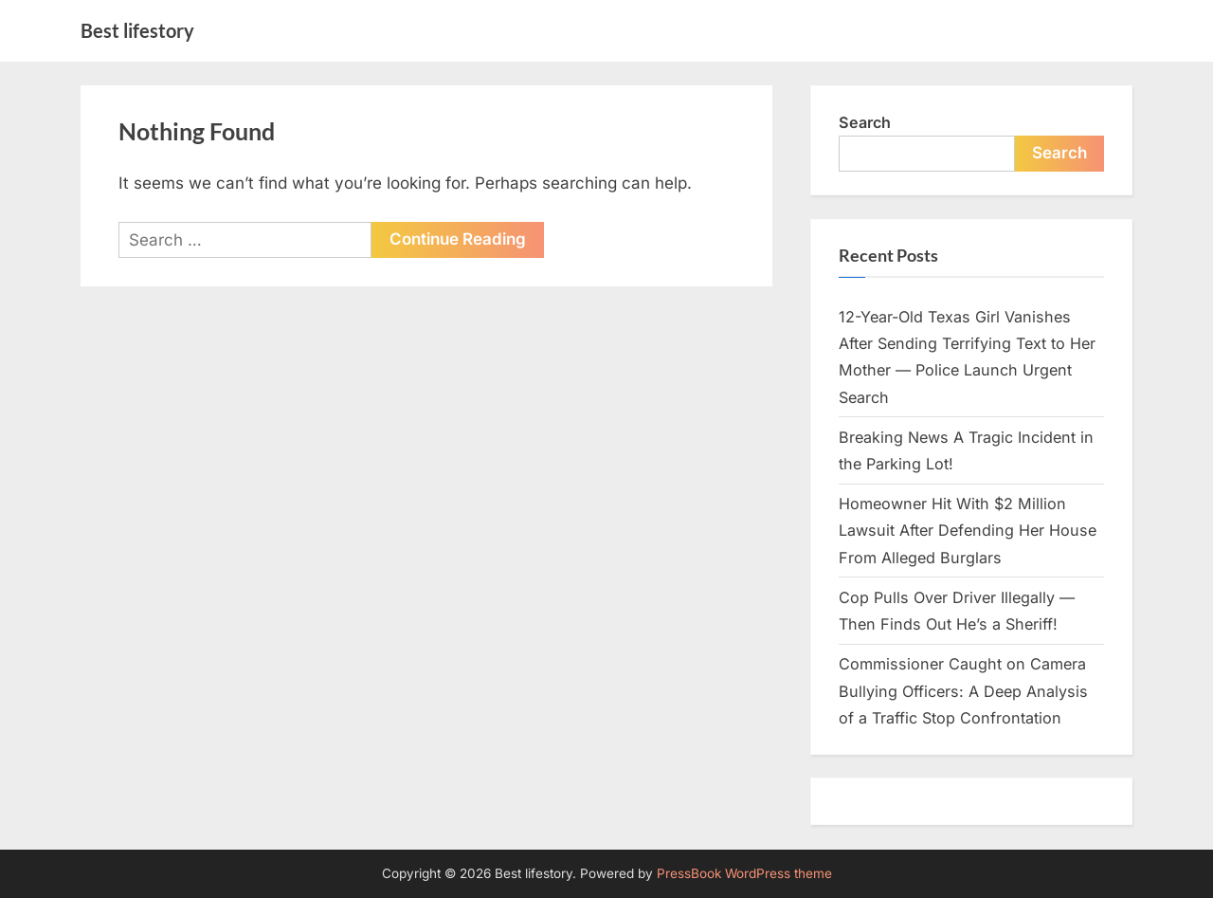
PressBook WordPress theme (744, 873)
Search (865, 122)
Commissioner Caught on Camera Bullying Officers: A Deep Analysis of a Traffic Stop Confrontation (963, 690)
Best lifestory (137, 30)
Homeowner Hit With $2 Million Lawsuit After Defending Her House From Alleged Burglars (967, 530)
